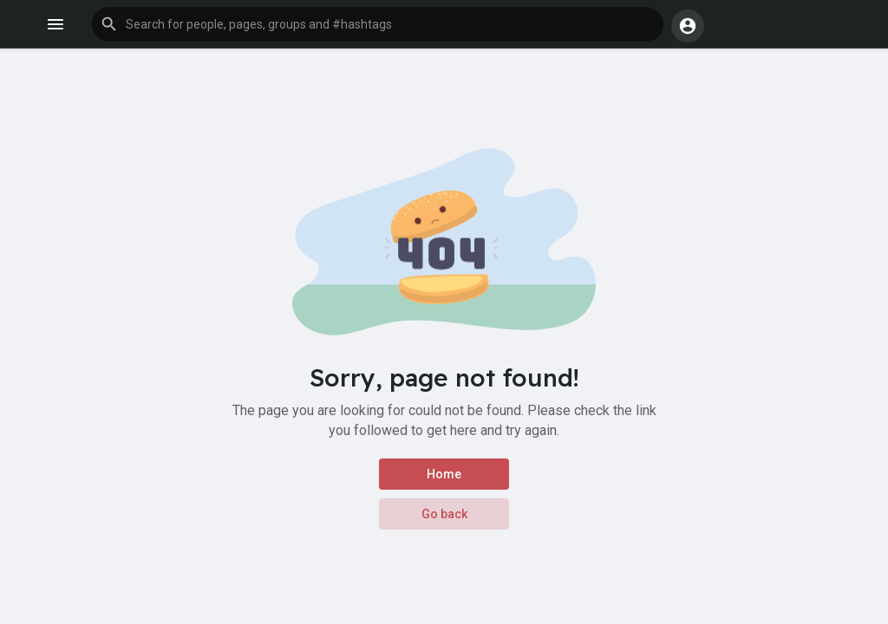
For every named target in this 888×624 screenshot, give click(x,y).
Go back (444, 514)
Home (444, 474)
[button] (377, 24)
